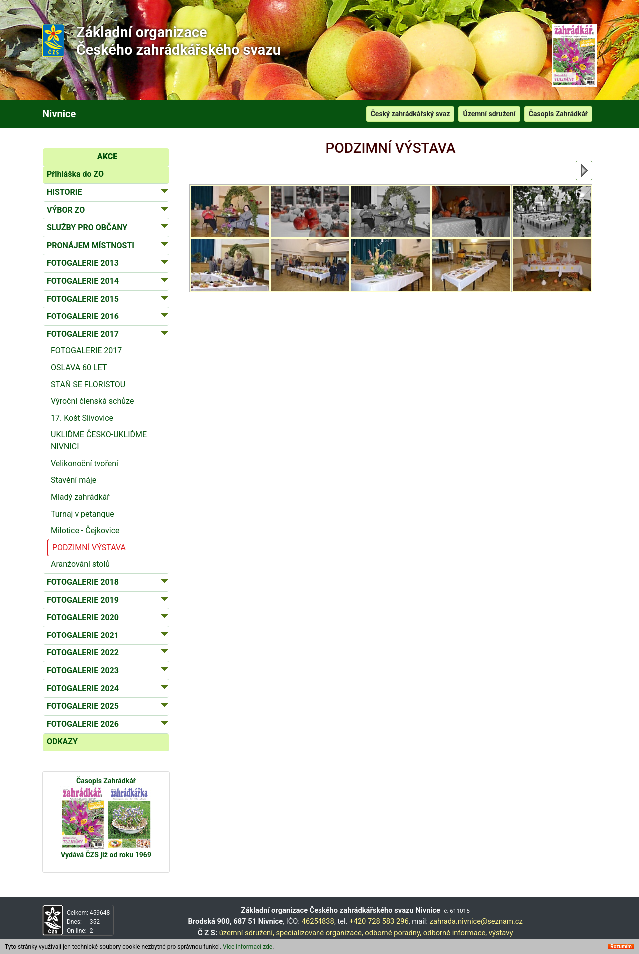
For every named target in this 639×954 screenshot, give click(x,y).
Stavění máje (73, 480)
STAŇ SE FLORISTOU (88, 384)
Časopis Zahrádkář (558, 114)
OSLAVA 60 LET (79, 367)
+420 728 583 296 (379, 921)
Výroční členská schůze (92, 401)
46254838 (318, 921)
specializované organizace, (319, 932)
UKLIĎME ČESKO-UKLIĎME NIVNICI (99, 440)
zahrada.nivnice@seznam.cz (476, 921)
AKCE (107, 156)
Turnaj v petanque (82, 514)
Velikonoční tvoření (84, 463)
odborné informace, (455, 932)
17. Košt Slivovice (82, 418)
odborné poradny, (393, 932)
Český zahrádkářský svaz (410, 114)
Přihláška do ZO (75, 174)
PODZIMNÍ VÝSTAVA (89, 547)
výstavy (501, 932)
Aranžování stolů (80, 564)
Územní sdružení (489, 114)
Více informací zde (247, 946)
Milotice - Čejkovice (85, 530)
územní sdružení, (246, 932)
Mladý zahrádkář (80, 497)
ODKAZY (62, 741)
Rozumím (621, 946)
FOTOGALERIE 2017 (86, 350)
